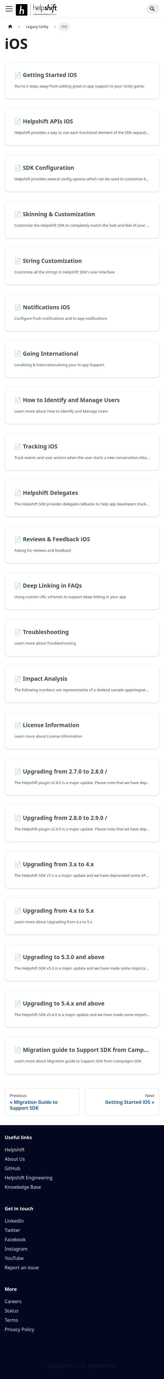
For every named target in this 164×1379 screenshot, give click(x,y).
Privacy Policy (19, 1329)
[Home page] (10, 26)
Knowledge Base (23, 1187)
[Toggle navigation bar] (9, 8)
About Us (15, 1159)
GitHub (12, 1168)
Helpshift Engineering (28, 1177)
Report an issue (22, 1267)
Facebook (15, 1239)
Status (11, 1311)
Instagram (16, 1249)
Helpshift (15, 1149)
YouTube (14, 1258)
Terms (11, 1320)
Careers (13, 1301)
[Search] (152, 8)
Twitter (12, 1230)
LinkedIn (14, 1221)
